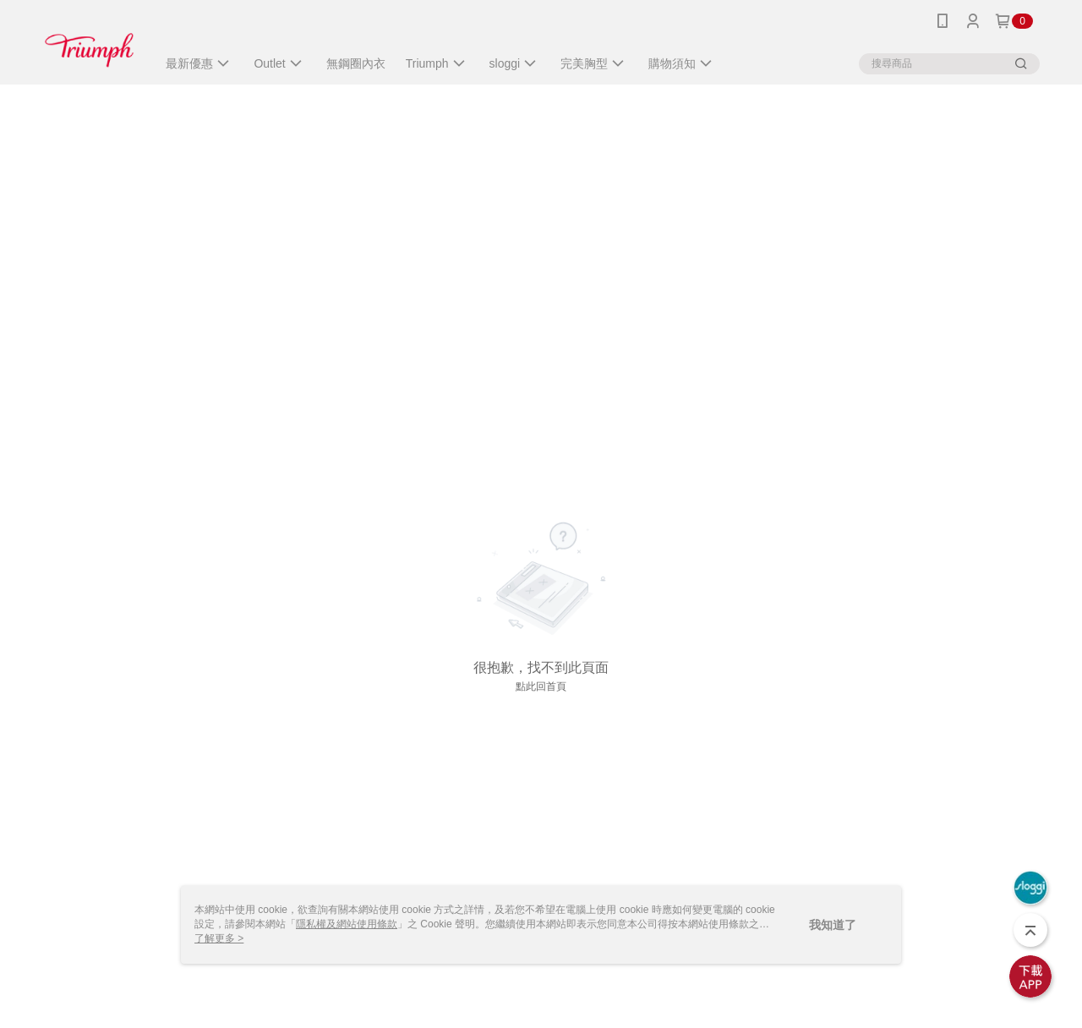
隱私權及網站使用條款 (346, 924)
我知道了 (832, 925)
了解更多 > (218, 938)
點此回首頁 (541, 686)
